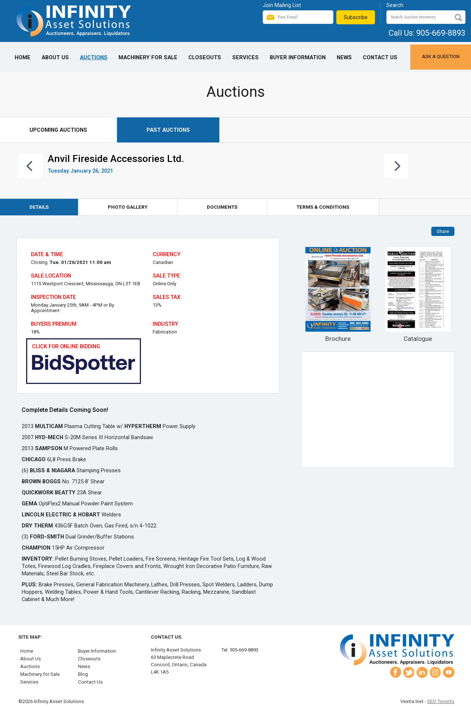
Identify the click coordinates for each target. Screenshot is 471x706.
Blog (83, 674)
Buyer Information (298, 57)
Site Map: (30, 637)
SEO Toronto (440, 701)
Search (394, 5)
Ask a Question (441, 56)
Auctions (93, 57)
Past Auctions (168, 130)
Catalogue (418, 294)
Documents (222, 207)
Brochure (338, 294)
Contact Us (380, 57)
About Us (55, 57)
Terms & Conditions (323, 207)
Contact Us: (167, 637)
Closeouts (204, 57)
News (344, 57)
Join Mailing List (282, 5)
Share (443, 231)
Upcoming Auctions (58, 130)
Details (39, 207)
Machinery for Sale (147, 57)
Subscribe (356, 17)
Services (245, 57)
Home (23, 57)
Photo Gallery (128, 207)
